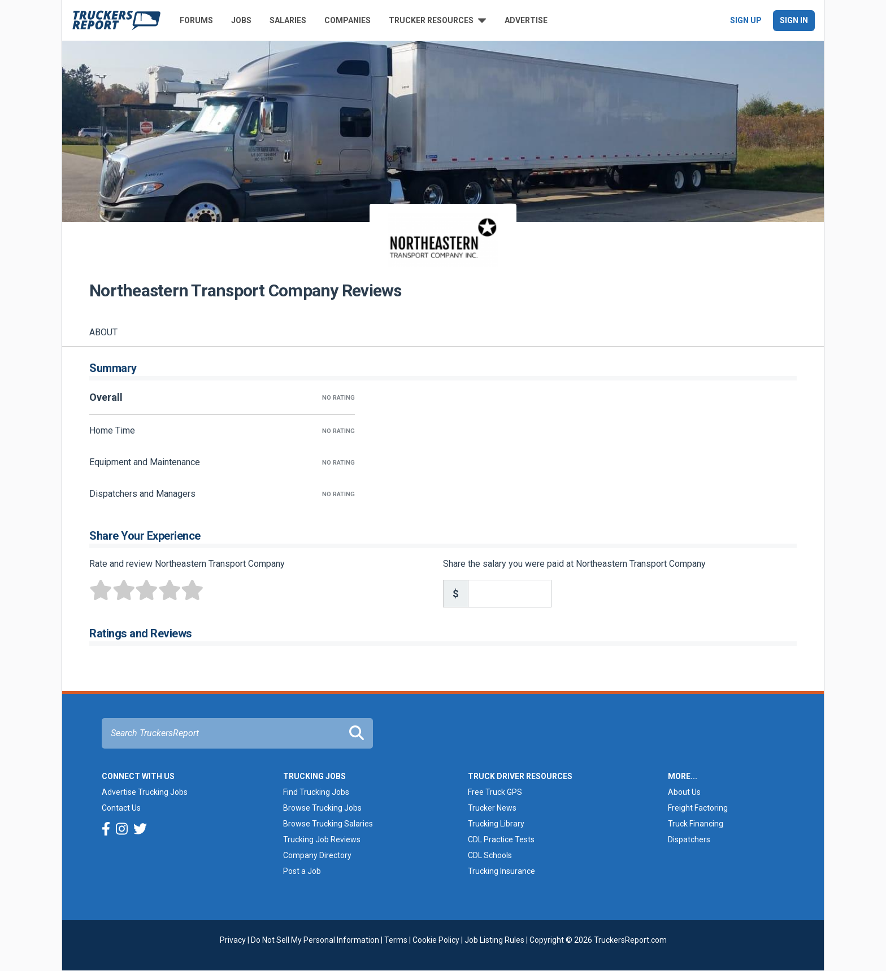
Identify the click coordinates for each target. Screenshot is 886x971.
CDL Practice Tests (501, 839)
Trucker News (492, 807)
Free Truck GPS (495, 792)
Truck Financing (695, 823)
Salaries (288, 20)
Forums (196, 20)
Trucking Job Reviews (322, 839)
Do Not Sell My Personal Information (315, 939)
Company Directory (317, 855)
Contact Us (121, 807)
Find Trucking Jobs (316, 792)
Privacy (233, 939)
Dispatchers (689, 839)
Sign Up (746, 20)
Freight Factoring (698, 807)
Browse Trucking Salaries (328, 823)
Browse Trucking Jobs (322, 807)
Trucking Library (496, 823)
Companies (347, 20)
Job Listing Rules (494, 939)
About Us (684, 792)
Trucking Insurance (501, 871)
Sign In (794, 20)
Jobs (241, 20)
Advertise (526, 20)
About (103, 332)
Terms (395, 939)
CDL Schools (490, 855)
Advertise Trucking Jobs (145, 792)
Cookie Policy (435, 939)
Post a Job (302, 871)
